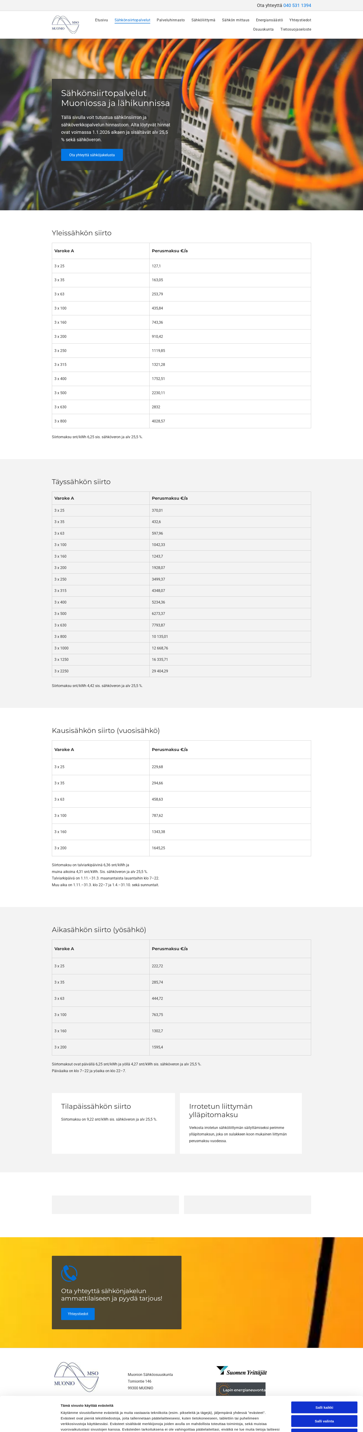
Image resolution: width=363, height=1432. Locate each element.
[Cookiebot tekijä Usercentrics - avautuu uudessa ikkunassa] (30, 1422)
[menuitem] (98, 20)
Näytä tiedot (248, 1423)
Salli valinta (324, 1388)
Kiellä (324, 1402)
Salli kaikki (324, 1375)
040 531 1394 (297, 5)
